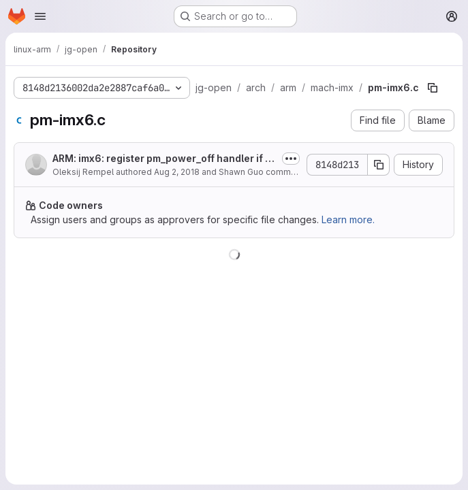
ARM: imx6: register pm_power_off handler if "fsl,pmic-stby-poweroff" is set (163, 158)
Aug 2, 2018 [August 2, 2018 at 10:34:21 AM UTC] (177, 172)
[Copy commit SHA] (379, 165)
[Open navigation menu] (40, 16)
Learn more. (348, 219)
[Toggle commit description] (291, 158)
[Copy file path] (432, 88)
